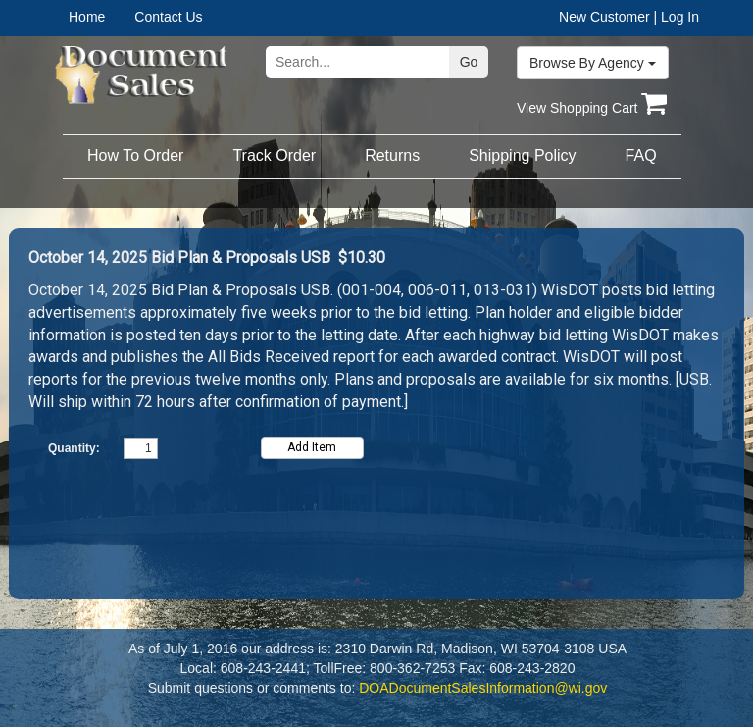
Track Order (274, 155)
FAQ (641, 155)
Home (87, 17)
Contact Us (168, 17)
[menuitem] (101, 16)
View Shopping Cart (592, 108)
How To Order (135, 155)
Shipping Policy (522, 155)
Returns (392, 155)
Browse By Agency (592, 63)
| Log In (676, 17)
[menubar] (130, 16)
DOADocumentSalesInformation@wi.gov (483, 688)
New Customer (604, 17)
